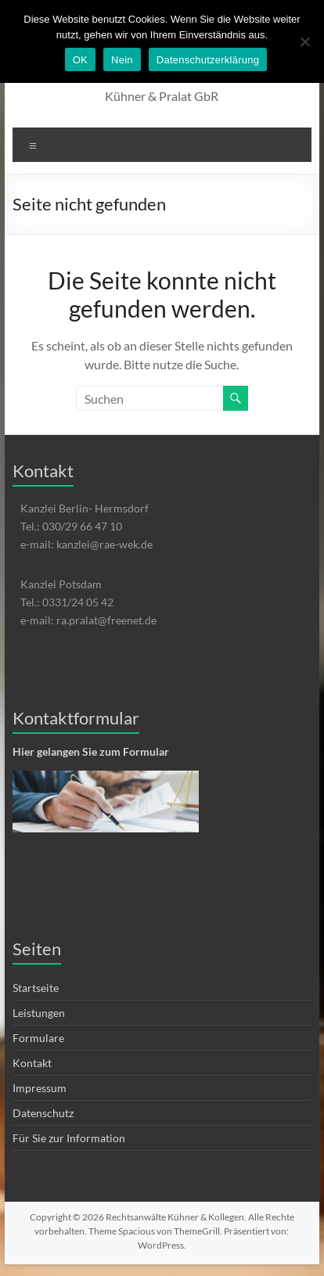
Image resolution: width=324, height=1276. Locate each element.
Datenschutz (43, 1113)
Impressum (40, 1087)
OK (80, 60)
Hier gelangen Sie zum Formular (91, 751)
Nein (122, 60)
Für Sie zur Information (69, 1138)
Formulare (38, 1037)
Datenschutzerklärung (208, 60)
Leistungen (39, 1012)
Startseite (36, 987)
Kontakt (32, 1062)
